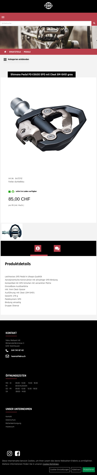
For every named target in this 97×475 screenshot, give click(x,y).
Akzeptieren (88, 469)
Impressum (10, 426)
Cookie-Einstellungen (59, 469)
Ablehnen (76, 469)
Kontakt (9, 416)
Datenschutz (11, 420)
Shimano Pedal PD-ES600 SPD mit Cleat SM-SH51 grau (42, 74)
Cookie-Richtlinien (51, 464)
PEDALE (27, 51)
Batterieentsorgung (13, 423)
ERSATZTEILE (15, 51)
